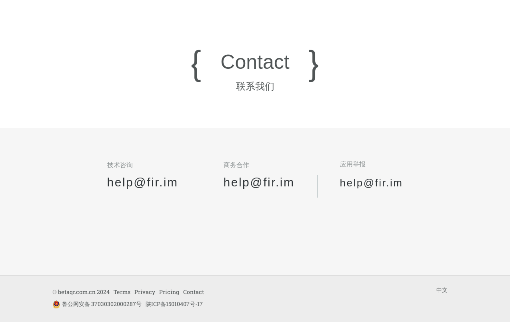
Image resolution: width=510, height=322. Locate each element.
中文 (442, 290)
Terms (122, 292)
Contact (193, 292)
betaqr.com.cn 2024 (84, 292)
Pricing (169, 292)
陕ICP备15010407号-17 (174, 304)
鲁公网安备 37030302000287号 (97, 304)
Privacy (144, 292)
